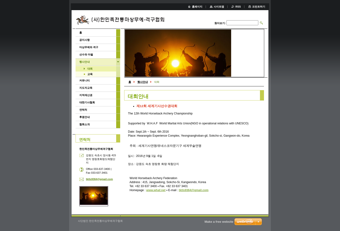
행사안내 (142, 81)
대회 (90, 68)
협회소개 (84, 124)
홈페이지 (197, 6)
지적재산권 (85, 95)
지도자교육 (85, 87)
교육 (90, 74)
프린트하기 (258, 6)
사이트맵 (219, 6)
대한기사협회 (87, 102)
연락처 (83, 109)
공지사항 (84, 39)
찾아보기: (220, 23)
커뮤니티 (84, 80)
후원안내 (84, 117)
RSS (238, 6)
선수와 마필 (86, 54)
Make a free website (218, 221)
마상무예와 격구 (88, 47)
